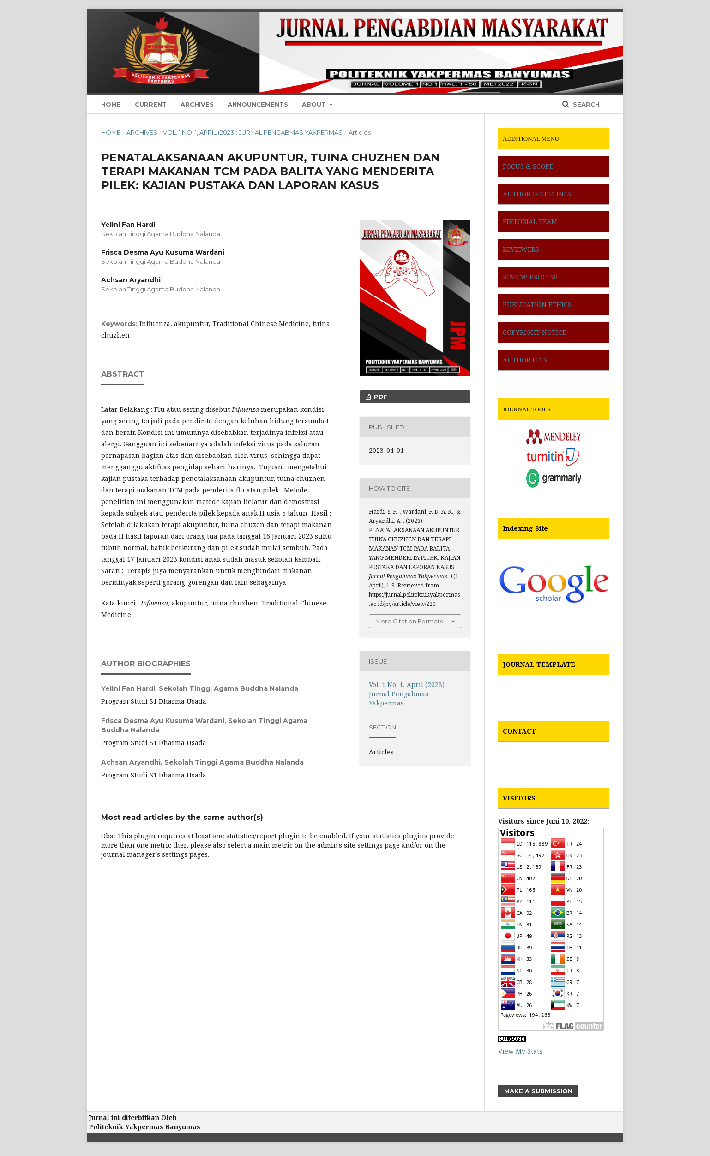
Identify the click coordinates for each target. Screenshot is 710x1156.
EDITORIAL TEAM (530, 221)
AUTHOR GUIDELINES (537, 194)
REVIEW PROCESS (530, 277)
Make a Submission (538, 1091)
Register (564, 16)
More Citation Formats (409, 621)
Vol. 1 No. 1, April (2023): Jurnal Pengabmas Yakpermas (253, 132)
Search (585, 104)
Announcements (258, 104)
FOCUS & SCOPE (528, 166)
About (315, 104)
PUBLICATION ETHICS (537, 304)
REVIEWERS (521, 249)
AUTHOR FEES (525, 360)
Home (111, 104)
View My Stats (520, 1051)
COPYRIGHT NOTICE (534, 332)
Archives (197, 104)
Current (151, 104)
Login (599, 16)
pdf (380, 396)
